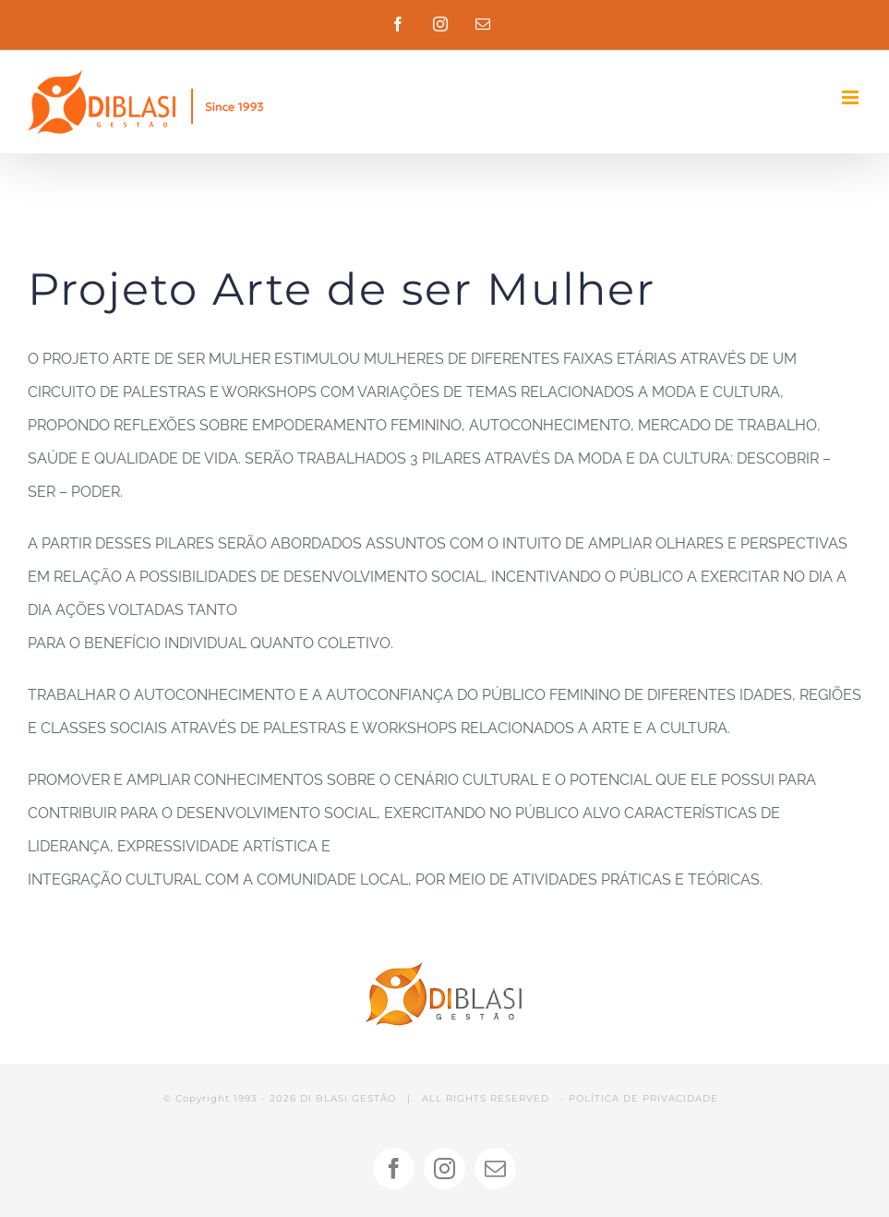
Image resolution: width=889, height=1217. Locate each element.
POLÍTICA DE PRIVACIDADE (643, 1098)
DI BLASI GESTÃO (348, 1098)
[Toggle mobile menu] (851, 97)
